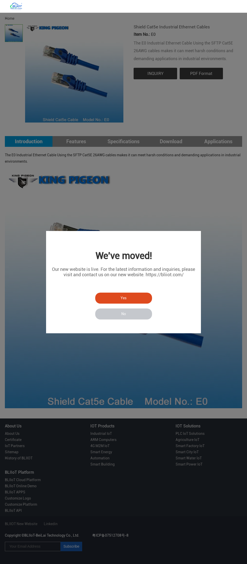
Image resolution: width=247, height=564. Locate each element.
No (123, 314)
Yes (123, 298)
